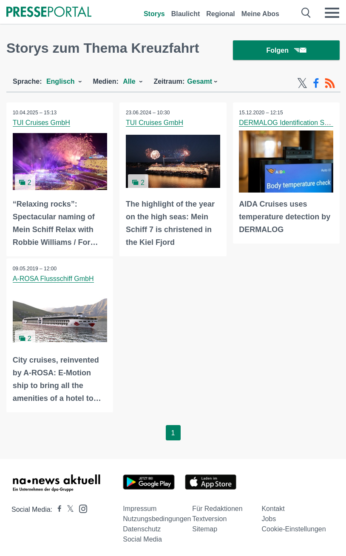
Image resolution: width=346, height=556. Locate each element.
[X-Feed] (302, 84)
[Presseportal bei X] (68, 509)
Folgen (286, 50)
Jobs (268, 519)
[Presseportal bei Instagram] (80, 508)
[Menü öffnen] (332, 13)
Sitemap (204, 529)
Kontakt (272, 509)
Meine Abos (260, 13)
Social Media (142, 539)
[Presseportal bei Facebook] (57, 509)
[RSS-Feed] (329, 84)
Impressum (139, 509)
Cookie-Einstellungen (293, 529)
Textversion (209, 519)
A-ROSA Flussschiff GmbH (53, 279)
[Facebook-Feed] (316, 84)
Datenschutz (142, 529)
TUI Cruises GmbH (41, 123)
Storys (154, 13)
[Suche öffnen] (306, 13)
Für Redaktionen (217, 509)
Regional (220, 13)
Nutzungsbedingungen (157, 519)
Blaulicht (185, 13)
